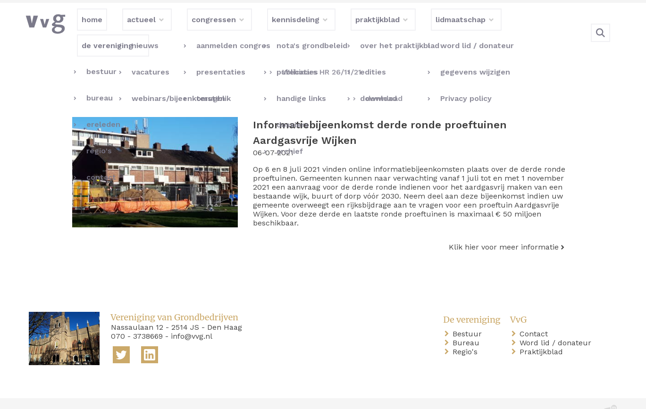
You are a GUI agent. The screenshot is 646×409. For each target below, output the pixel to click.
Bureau (467, 323)
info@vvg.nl (191, 316)
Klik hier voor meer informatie (504, 227)
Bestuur (469, 314)
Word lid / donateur (557, 323)
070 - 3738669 (137, 316)
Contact (535, 314)
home (41, 394)
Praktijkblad (543, 332)
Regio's (467, 332)
